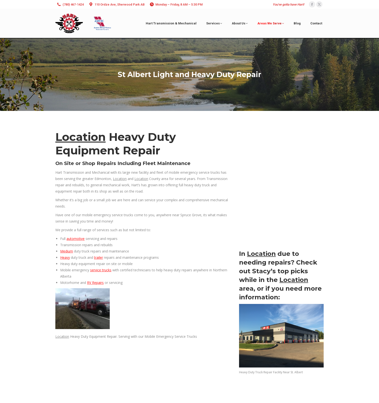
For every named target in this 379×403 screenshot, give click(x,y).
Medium (66, 251)
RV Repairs (95, 282)
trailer (98, 257)
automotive (75, 238)
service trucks (100, 270)
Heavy (65, 257)
